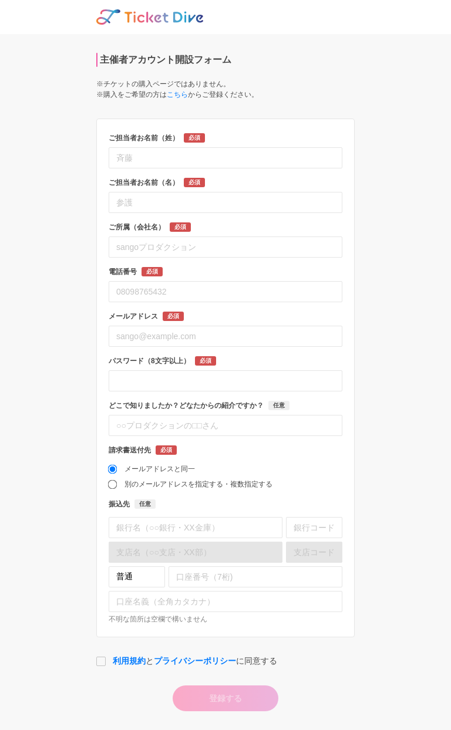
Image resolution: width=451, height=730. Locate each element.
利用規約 (129, 660)
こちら (177, 94)
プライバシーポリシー (195, 660)
